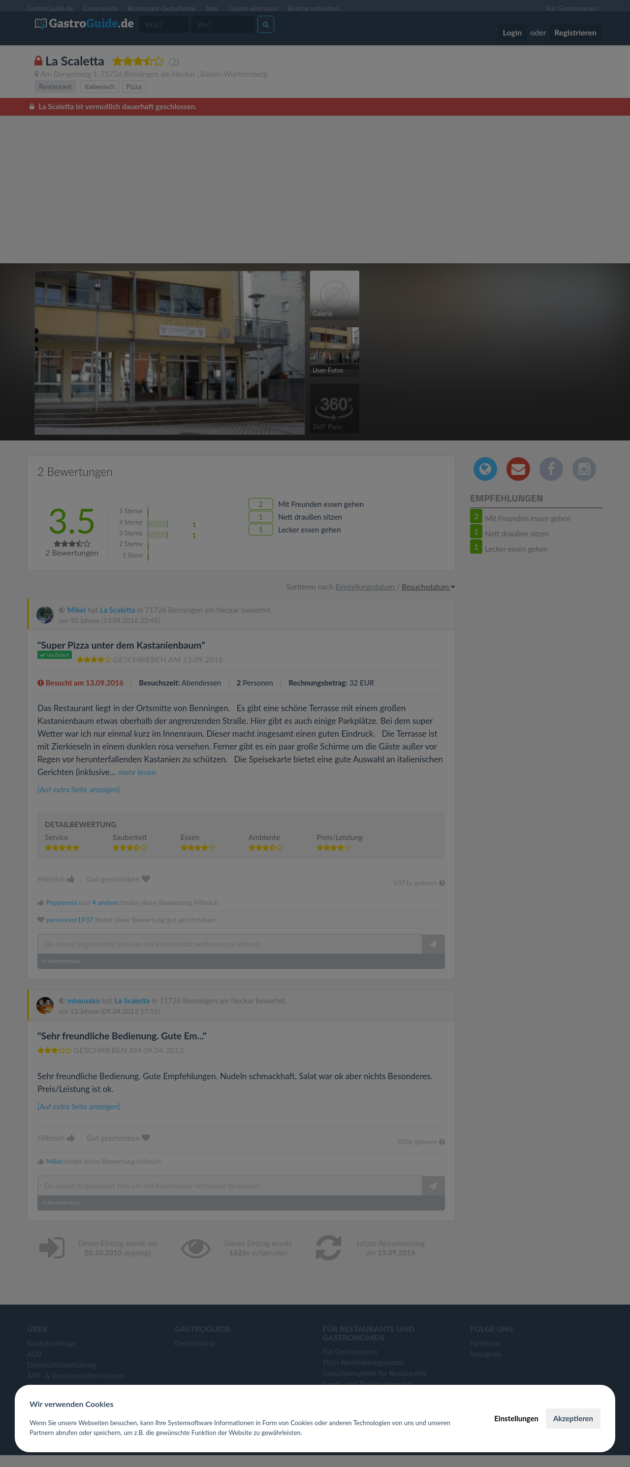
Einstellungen (516, 1418)
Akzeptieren (573, 1418)
